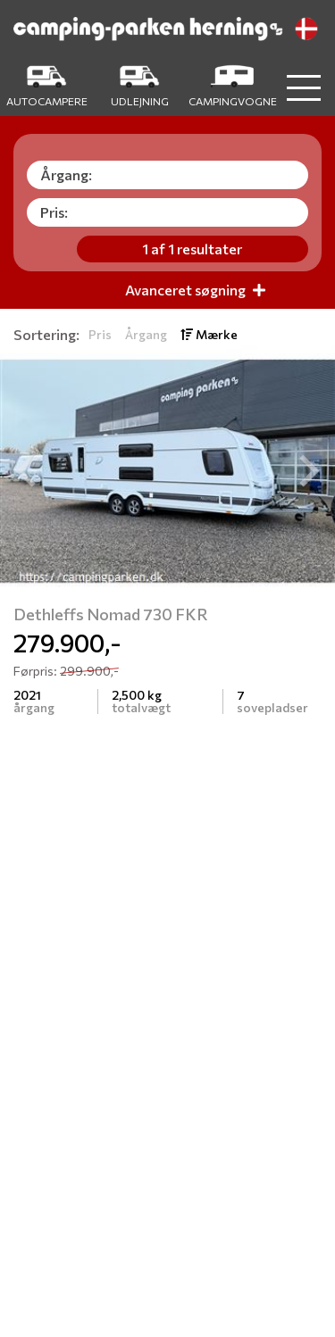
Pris (100, 334)
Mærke (209, 334)
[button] (25, 470)
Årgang (146, 334)
